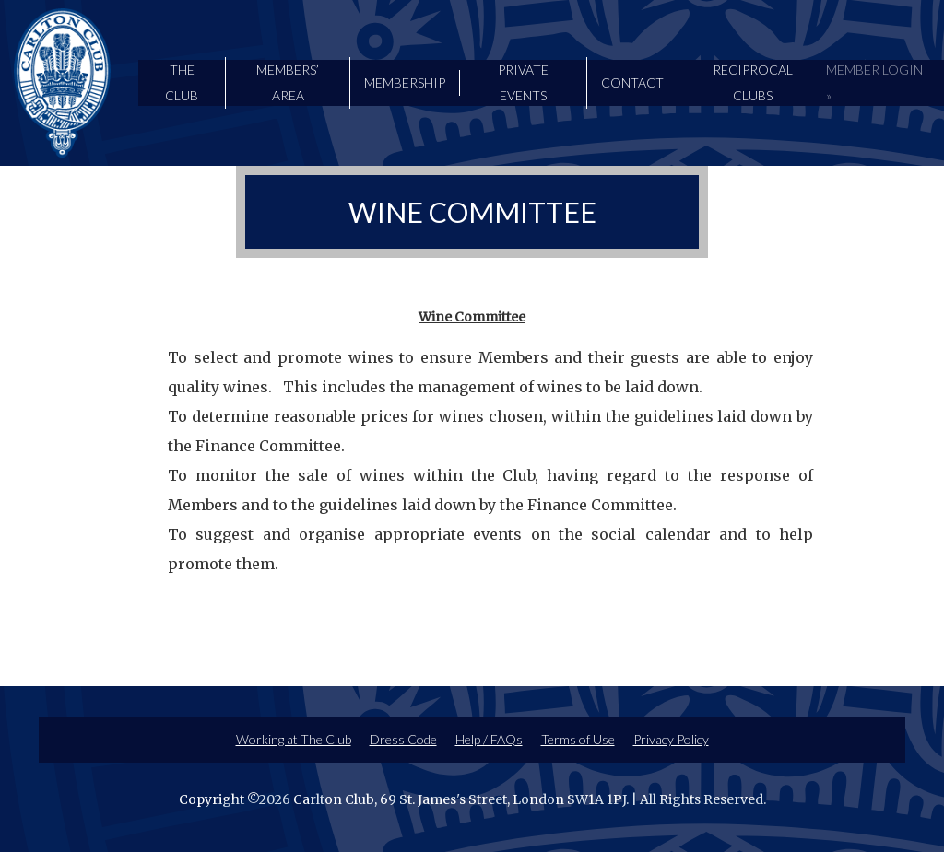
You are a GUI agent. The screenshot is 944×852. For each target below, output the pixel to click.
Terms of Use (578, 739)
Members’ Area (287, 82)
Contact (632, 82)
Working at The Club (293, 739)
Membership (404, 82)
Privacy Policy (671, 739)
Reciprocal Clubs (753, 82)
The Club (181, 82)
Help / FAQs (489, 739)
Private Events (523, 82)
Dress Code (403, 739)
